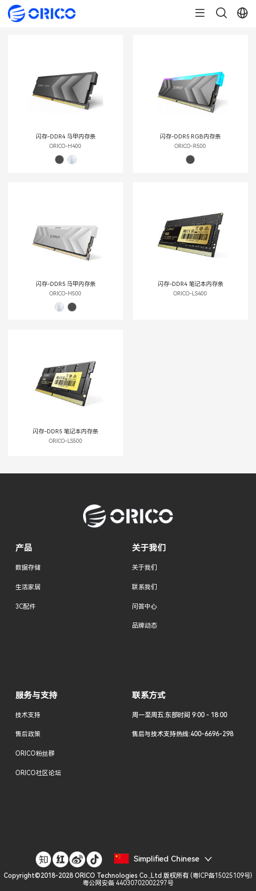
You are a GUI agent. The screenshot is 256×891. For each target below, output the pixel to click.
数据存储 (27, 567)
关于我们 (144, 567)
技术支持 (27, 715)
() (128, 879)
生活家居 (27, 587)
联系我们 (144, 587)
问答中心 (144, 606)
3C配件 (25, 606)
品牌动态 (144, 625)
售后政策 (27, 734)
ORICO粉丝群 (35, 753)
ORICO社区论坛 (38, 773)
